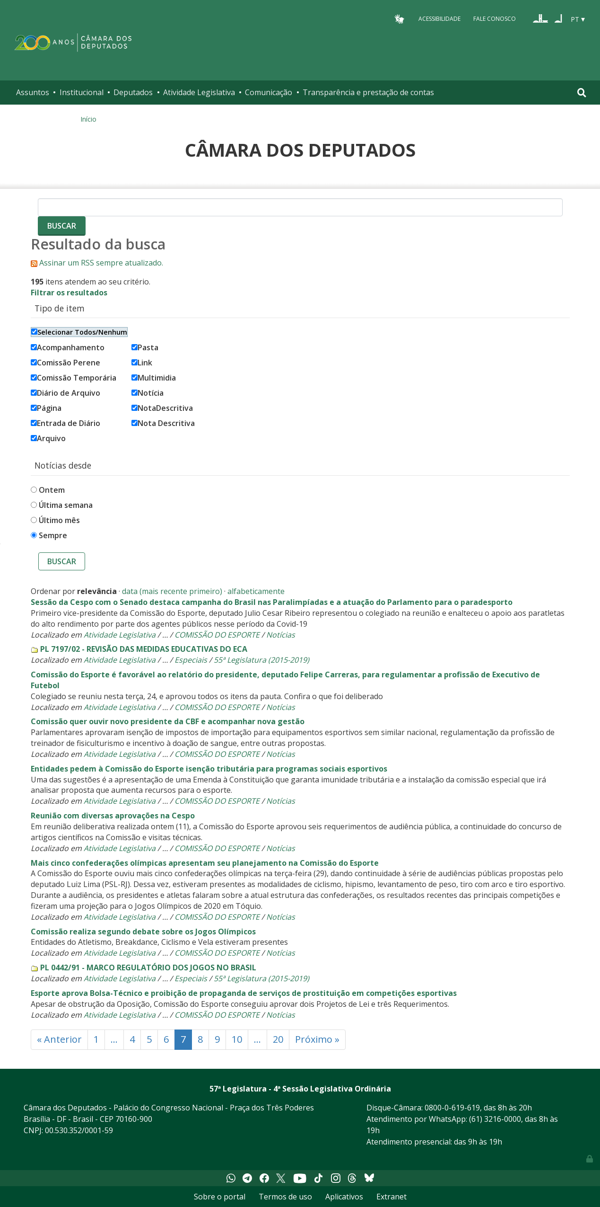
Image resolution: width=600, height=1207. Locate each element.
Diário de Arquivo (65, 393)
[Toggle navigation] (581, 92)
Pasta (144, 347)
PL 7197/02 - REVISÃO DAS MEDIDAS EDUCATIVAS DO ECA (143, 649)
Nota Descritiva (163, 423)
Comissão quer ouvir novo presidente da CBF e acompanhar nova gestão (167, 721)
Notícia (147, 393)
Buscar (61, 561)
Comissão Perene (65, 362)
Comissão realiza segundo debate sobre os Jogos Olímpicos (143, 931)
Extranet (391, 1196)
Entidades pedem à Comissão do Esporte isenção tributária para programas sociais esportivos (209, 768)
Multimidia (153, 378)
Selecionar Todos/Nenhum (79, 332)
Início (88, 119)
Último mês (59, 520)
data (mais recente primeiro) (172, 591)
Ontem (52, 490)
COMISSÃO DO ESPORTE (217, 635)
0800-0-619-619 (452, 1107)
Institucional (82, 92)
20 (278, 1039)
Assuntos (32, 92)
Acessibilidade (439, 19)
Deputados (133, 92)
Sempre (53, 535)
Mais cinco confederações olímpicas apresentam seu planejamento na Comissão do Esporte (205, 863)
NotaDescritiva (162, 408)
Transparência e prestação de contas (368, 92)
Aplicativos (344, 1196)
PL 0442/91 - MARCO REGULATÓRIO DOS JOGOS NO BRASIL (148, 967)
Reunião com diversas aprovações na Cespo (113, 815)
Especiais (190, 660)
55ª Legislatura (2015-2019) (261, 660)
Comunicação (268, 92)
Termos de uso (285, 1196)
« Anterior (59, 1039)
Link (141, 362)
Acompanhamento (67, 347)
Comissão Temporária (73, 378)
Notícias (280, 635)
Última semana (66, 505)
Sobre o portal (219, 1196)
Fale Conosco (494, 19)
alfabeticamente (256, 591)
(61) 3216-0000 (495, 1119)
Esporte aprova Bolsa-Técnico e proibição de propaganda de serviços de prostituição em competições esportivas (244, 993)
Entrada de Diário (65, 423)
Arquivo (48, 438)
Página (46, 408)
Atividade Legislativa (199, 92)
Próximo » (317, 1039)
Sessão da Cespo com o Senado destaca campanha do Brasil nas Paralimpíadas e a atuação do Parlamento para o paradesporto (272, 602)
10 (237, 1039)
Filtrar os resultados (69, 292)
